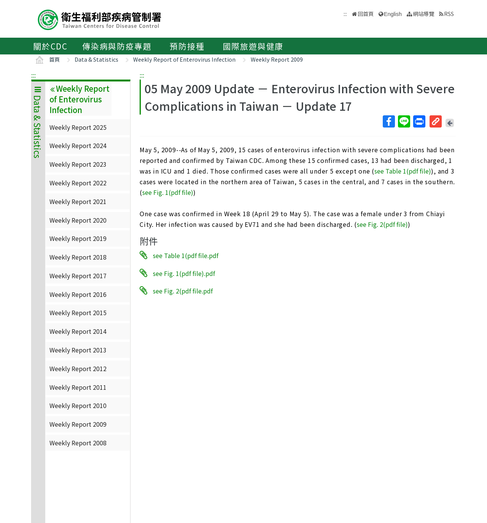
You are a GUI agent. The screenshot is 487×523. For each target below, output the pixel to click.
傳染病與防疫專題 (116, 46)
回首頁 (366, 14)
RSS (449, 14)
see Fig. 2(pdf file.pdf (183, 290)
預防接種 (187, 46)
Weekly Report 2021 (78, 201)
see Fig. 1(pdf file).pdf (184, 272)
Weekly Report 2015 (78, 312)
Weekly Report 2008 (78, 442)
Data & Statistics (96, 59)
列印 (418, 121)
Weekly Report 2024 (78, 145)
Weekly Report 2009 (277, 59)
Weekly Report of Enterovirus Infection (184, 59)
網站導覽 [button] (423, 14)
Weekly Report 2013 (78, 349)
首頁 (54, 59)
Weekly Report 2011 (78, 387)
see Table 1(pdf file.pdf (185, 255)
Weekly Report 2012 (78, 368)
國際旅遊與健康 (253, 46)
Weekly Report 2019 (78, 238)
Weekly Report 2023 (78, 164)
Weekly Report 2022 (78, 182)
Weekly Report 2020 (78, 220)
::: (33, 75)
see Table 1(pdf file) (402, 170)
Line (403, 121)
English (393, 14)
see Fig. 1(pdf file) (167, 192)
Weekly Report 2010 (78, 405)
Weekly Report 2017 (78, 275)
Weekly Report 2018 (78, 257)
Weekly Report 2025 (78, 127)
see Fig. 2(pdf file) (382, 224)
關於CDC (50, 46)
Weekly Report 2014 (78, 331)
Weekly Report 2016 (78, 294)
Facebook (388, 121)
